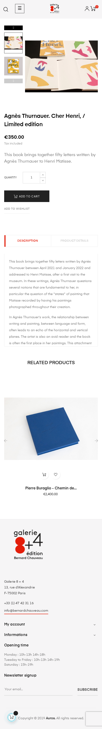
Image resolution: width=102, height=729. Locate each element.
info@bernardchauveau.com (26, 610)
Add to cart (27, 196)
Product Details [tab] (74, 241)
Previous (13, 81)
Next (13, 28)
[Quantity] (31, 177)
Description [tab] (27, 241)
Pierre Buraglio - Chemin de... (51, 488)
